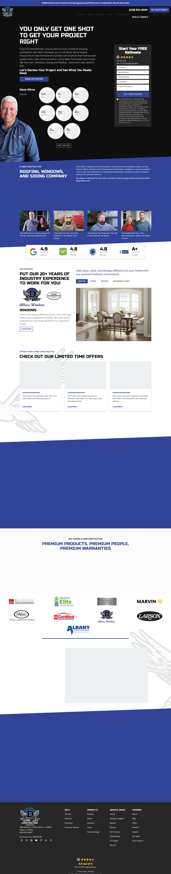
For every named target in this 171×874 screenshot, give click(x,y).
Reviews (135, 823)
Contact (68, 810)
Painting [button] (150, 17)
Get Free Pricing (133, 94)
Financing (68, 819)
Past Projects (137, 836)
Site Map (91, 867)
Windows (90, 819)
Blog (134, 814)
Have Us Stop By (34, 79)
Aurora (112, 810)
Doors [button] (96, 17)
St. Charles (114, 836)
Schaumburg (115, 832)
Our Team (136, 832)
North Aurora (115, 828)
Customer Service (72, 823)
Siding (89, 814)
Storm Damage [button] (112, 17)
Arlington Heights (117, 814)
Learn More (27, 330)
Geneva (113, 823)
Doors (89, 823)
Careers (135, 828)
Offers (134, 819)
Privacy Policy (126, 122)
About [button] (164, 17)
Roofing (90, 810)
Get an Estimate (159, 10)
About (134, 810)
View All (113, 841)
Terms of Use (145, 121)
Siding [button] (70, 17)
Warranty (68, 814)
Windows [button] (83, 17)
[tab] (82, 282)
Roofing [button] (58, 17)
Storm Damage (93, 828)
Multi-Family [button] (134, 17)
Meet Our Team (64, 146)
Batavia (113, 819)
